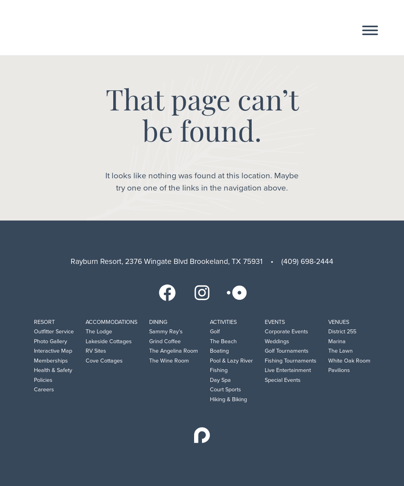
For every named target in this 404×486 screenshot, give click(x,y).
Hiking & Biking (228, 399)
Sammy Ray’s (166, 331)
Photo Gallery (50, 341)
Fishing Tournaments (290, 360)
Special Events (283, 380)
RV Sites (96, 351)
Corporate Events (286, 331)
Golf (215, 331)
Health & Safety (53, 370)
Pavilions (339, 370)
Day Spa (220, 380)
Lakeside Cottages (109, 341)
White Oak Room (349, 360)
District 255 (342, 331)
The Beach (223, 341)
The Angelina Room (173, 351)
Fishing (219, 370)
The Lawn (340, 351)
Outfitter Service (54, 331)
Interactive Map (53, 351)
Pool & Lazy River (231, 360)
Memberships (51, 360)
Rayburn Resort (70, 28)
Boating (219, 351)
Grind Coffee (165, 341)
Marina (337, 341)
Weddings (277, 341)
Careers (44, 389)
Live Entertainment (288, 370)
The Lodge (99, 331)
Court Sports (225, 389)
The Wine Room (169, 360)
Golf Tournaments (287, 351)
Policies (43, 380)
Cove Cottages (104, 360)
